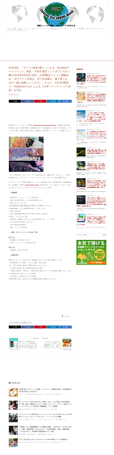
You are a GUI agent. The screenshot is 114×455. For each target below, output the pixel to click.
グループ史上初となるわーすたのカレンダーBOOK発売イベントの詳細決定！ (44, 439)
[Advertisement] (57, 47)
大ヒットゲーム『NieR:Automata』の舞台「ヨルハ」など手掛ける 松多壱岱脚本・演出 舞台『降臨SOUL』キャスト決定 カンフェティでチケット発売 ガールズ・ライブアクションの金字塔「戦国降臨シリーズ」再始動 (45, 404)
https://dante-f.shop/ (32, 185)
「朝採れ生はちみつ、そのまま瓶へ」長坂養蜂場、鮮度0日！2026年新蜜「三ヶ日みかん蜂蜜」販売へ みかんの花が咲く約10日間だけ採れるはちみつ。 (96, 167)
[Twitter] (15, 101)
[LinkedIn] (53, 101)
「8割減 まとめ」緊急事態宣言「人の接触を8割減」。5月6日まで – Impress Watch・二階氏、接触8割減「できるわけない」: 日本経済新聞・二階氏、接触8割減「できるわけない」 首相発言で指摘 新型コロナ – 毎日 (45, 429)
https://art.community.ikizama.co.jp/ (45, 125)
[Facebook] (27, 101)
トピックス (67, 316)
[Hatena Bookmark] (65, 101)
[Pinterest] (40, 101)
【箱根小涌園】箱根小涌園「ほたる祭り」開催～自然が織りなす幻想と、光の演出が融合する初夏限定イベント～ (96, 151)
